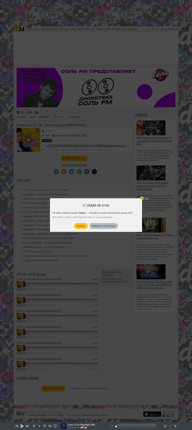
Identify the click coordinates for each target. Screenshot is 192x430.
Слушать (81, 226)
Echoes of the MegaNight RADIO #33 (81, 424)
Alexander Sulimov (73, 427)
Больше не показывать (103, 226)
